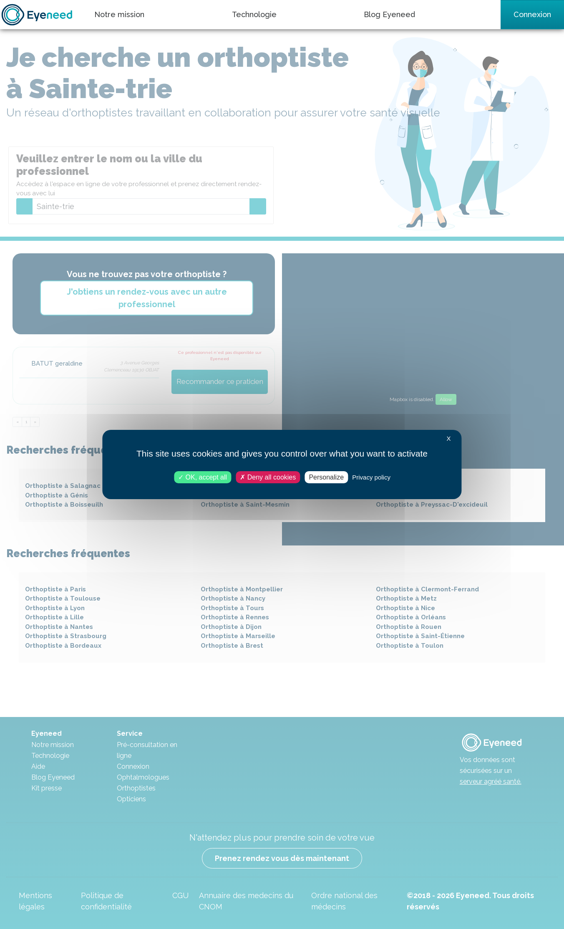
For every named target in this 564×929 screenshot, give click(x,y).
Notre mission (119, 14)
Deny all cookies (268, 477)
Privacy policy (371, 477)
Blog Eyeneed (389, 14)
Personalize (326, 477)
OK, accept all (202, 477)
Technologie (254, 14)
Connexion (532, 14)
